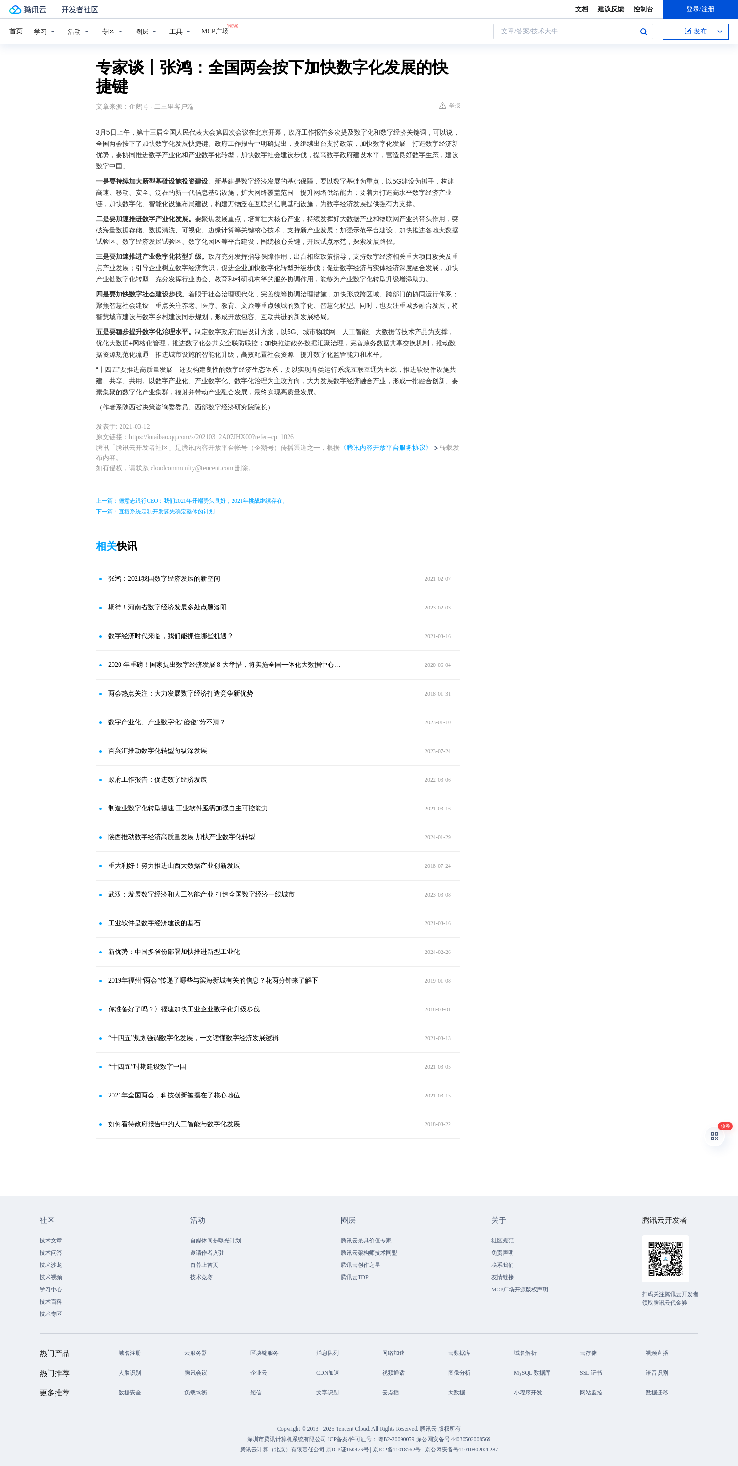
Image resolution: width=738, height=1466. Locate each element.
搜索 (643, 31)
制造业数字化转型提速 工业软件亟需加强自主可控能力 (188, 808)
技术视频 (51, 1277)
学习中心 (51, 1289)
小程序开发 (528, 1392)
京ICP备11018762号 (397, 1449)
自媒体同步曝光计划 (215, 1240)
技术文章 (51, 1240)
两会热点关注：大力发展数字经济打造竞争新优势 (180, 693)
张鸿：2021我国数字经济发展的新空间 (164, 578)
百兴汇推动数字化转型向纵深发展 (157, 750)
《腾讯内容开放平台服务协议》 (386, 447)
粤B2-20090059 (397, 1439)
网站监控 (591, 1392)
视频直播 (657, 1353)
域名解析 (525, 1353)
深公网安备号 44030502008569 (453, 1439)
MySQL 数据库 (532, 1373)
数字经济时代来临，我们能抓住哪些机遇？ (170, 636)
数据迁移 (657, 1392)
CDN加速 (327, 1373)
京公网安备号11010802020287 (461, 1449)
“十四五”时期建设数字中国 (147, 1066)
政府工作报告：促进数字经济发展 (157, 779)
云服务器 (195, 1353)
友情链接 (502, 1277)
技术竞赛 (201, 1277)
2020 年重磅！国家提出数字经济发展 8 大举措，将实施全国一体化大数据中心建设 (225, 664)
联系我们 (502, 1265)
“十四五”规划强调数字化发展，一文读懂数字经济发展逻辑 (193, 1037)
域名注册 (130, 1353)
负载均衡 (195, 1392)
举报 (449, 105)
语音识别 (657, 1373)
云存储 (588, 1353)
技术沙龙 (51, 1265)
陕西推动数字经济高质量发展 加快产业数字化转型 (181, 837)
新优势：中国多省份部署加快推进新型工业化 (174, 951)
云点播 (390, 1392)
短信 (256, 1392)
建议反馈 (611, 9)
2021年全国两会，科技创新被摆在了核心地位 (174, 1095)
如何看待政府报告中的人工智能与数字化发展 (174, 1124)
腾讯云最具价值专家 (366, 1240)
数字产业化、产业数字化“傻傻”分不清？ (167, 722)
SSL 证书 (591, 1373)
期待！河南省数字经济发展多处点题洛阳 (167, 607)
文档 (581, 9)
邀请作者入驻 (207, 1253)
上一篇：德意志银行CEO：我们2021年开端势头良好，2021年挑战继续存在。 (192, 500)
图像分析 (459, 1373)
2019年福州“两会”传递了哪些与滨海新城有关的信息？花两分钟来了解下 (213, 980)
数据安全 (130, 1392)
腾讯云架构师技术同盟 (369, 1253)
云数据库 (459, 1353)
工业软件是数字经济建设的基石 (154, 923)
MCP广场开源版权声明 (519, 1289)
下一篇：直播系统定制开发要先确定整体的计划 (155, 511)
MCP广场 (215, 30)
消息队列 (327, 1353)
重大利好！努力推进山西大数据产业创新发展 (174, 865)
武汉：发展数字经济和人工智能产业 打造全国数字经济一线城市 (201, 894)
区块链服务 (264, 1353)
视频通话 (393, 1373)
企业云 (258, 1373)
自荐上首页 (204, 1265)
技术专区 (51, 1314)
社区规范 (502, 1240)
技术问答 (51, 1253)
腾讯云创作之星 (360, 1265)
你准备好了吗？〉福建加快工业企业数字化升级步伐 (184, 1009)
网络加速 (393, 1353)
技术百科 (51, 1301)
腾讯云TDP (355, 1277)
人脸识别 (130, 1373)
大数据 (456, 1392)
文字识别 (327, 1392)
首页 (16, 31)
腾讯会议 (195, 1373)
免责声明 (502, 1253)
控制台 (643, 9)
